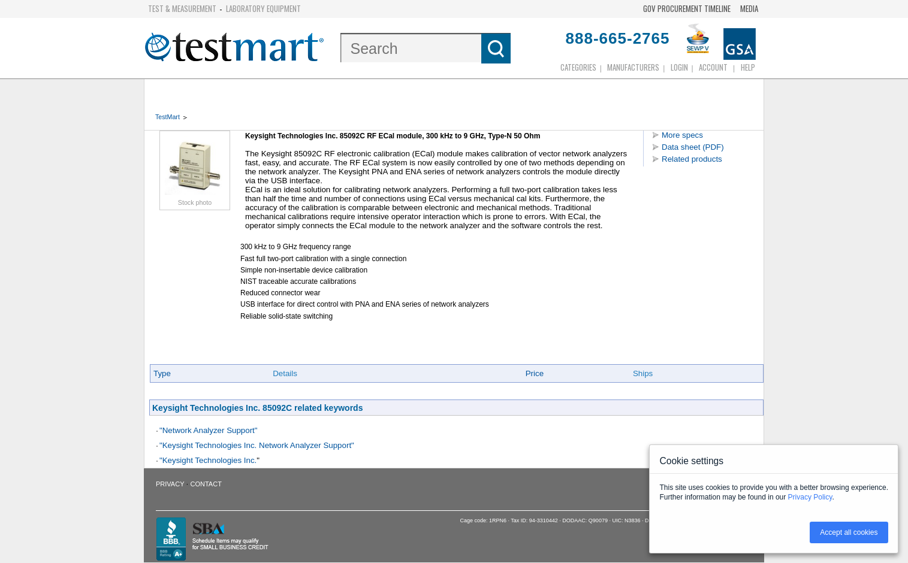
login (679, 67)
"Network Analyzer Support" (208, 430)
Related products (692, 159)
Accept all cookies (848, 532)
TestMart (167, 116)
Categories (578, 67)
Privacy (170, 484)
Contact (206, 484)
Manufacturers (633, 67)
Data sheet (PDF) (693, 147)
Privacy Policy (810, 497)
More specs (682, 135)
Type (162, 373)
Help (748, 67)
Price (535, 373)
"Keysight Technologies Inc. (208, 460)
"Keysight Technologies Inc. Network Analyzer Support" (256, 445)
